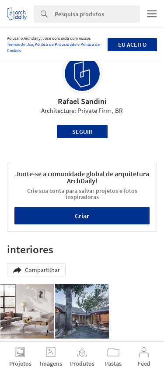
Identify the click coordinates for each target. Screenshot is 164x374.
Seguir (82, 132)
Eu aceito (132, 45)
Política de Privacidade (56, 44)
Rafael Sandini (82, 101)
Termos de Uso (20, 44)
